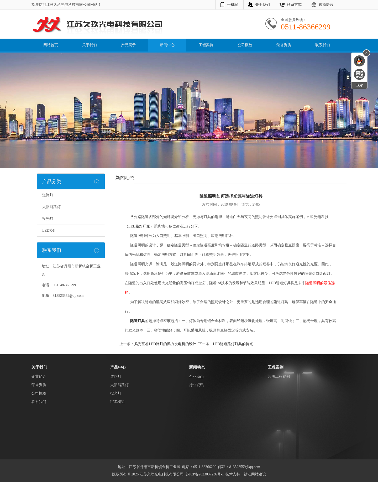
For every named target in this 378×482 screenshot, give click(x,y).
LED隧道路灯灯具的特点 (233, 344)
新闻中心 (167, 45)
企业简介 (39, 377)
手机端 (232, 5)
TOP (359, 85)
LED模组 (49, 230)
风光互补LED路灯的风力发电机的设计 (165, 344)
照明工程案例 (279, 377)
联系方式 (294, 5)
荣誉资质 (283, 45)
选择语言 (326, 5)
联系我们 (322, 45)
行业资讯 (196, 385)
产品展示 (128, 45)
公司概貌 (245, 45)
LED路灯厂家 (139, 226)
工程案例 (206, 45)
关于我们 (262, 5)
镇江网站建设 (255, 474)
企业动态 (196, 377)
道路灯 (47, 195)
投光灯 (47, 219)
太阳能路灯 (51, 207)
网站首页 (50, 45)
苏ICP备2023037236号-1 (205, 474)
